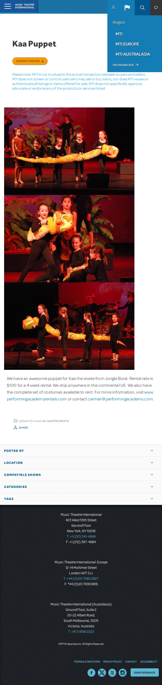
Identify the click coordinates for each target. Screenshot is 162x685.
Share (23, 427)
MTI (119, 34)
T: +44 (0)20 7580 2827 (81, 578)
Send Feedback (144, 672)
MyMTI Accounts (113, 7)
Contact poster (28, 61)
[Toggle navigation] (6, 6)
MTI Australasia (133, 54)
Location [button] (13, 463)
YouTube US (112, 673)
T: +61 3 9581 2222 (81, 632)
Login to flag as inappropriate (44, 421)
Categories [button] (15, 487)
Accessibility (148, 661)
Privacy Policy (112, 661)
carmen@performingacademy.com (120, 399)
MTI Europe (127, 44)
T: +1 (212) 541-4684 (81, 536)
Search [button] (142, 7)
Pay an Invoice (123, 65)
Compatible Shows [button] (22, 475)
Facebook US (91, 673)
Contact (131, 661)
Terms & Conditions (87, 661)
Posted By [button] (14, 451)
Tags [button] (9, 499)
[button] (127, 7)
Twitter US (102, 673)
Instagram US (123, 673)
